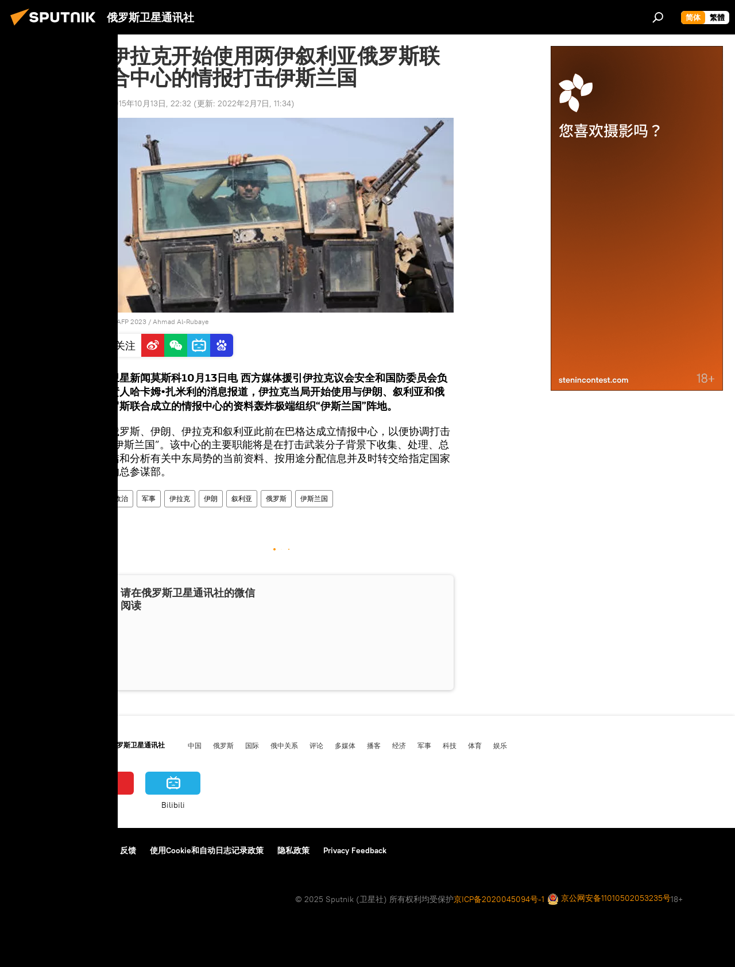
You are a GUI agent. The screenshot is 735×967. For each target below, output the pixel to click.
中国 (195, 745)
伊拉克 (179, 498)
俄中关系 (284, 745)
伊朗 (211, 498)
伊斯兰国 (314, 498)
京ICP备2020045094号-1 (499, 899)
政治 (121, 498)
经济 (399, 745)
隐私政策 (293, 850)
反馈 (128, 850)
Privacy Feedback (354, 850)
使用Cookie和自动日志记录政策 (207, 850)
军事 (149, 498)
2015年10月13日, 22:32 (150, 103)
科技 (450, 745)
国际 (252, 745)
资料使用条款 (82, 850)
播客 (374, 745)
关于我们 (28, 850)
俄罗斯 (276, 498)
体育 (475, 745)
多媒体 (345, 745)
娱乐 (500, 745)
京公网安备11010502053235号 (609, 899)
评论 (316, 745)
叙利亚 (241, 498)
